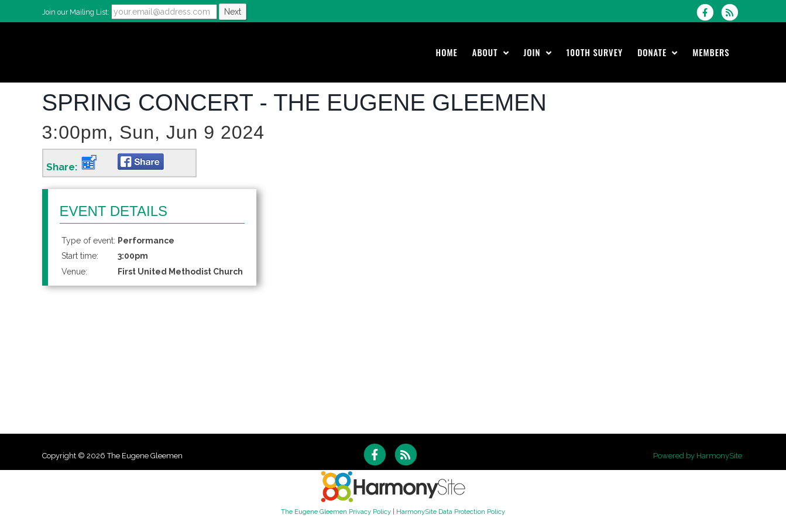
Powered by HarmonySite (697, 455)
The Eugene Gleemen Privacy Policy (336, 511)
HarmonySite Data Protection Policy (450, 511)
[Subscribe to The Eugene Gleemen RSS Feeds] (732, 12)
